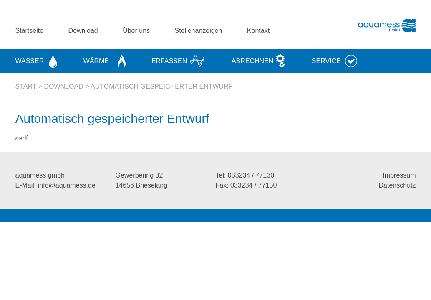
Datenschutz (397, 185)
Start (26, 86)
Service (326, 61)
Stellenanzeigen (198, 30)
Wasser (29, 61)
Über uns (136, 30)
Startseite (29, 30)
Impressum (399, 175)
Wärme (96, 61)
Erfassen (169, 61)
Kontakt (258, 30)
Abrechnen (252, 61)
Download (83, 30)
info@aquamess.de (67, 185)
